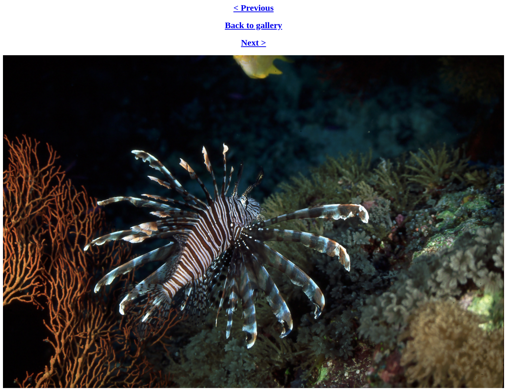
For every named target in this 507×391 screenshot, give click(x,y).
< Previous (253, 8)
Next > (253, 42)
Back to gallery (253, 25)
